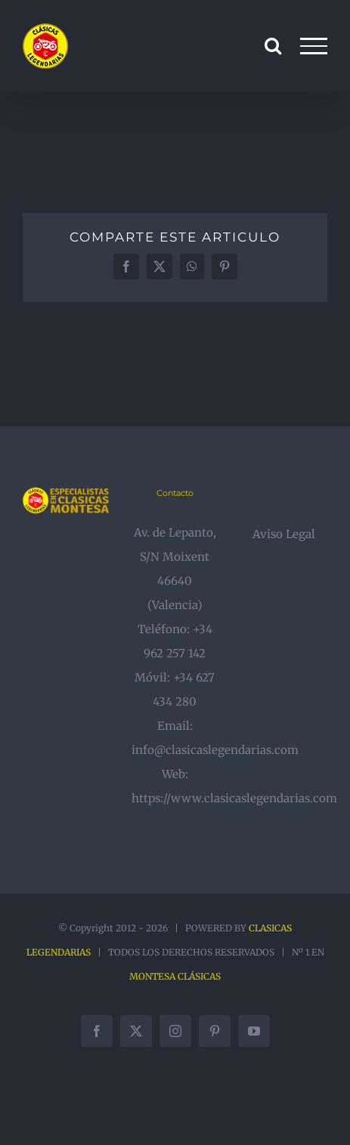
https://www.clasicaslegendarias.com (234, 798)
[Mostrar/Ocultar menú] (314, 46)
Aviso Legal (283, 534)
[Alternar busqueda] (273, 45)
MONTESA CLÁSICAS (175, 976)
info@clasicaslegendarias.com (215, 750)
